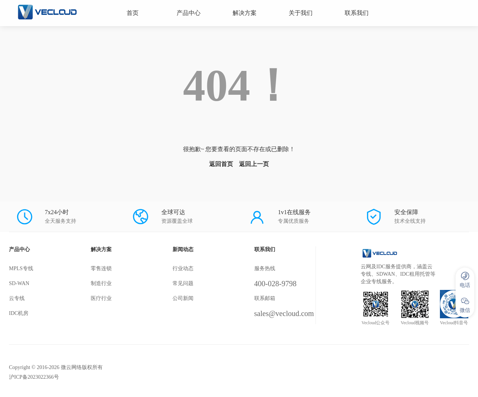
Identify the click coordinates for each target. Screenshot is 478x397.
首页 (133, 13)
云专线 (17, 298)
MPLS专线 (21, 268)
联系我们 (357, 13)
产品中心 (189, 13)
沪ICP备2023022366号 (34, 377)
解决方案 (245, 13)
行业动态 (183, 268)
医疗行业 (101, 298)
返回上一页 (254, 164)
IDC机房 (18, 313)
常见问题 (183, 283)
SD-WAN (19, 283)
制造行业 (101, 283)
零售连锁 (101, 268)
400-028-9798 (275, 283)
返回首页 (221, 164)
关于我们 (301, 13)
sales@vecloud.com (284, 313)
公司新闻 (183, 298)
